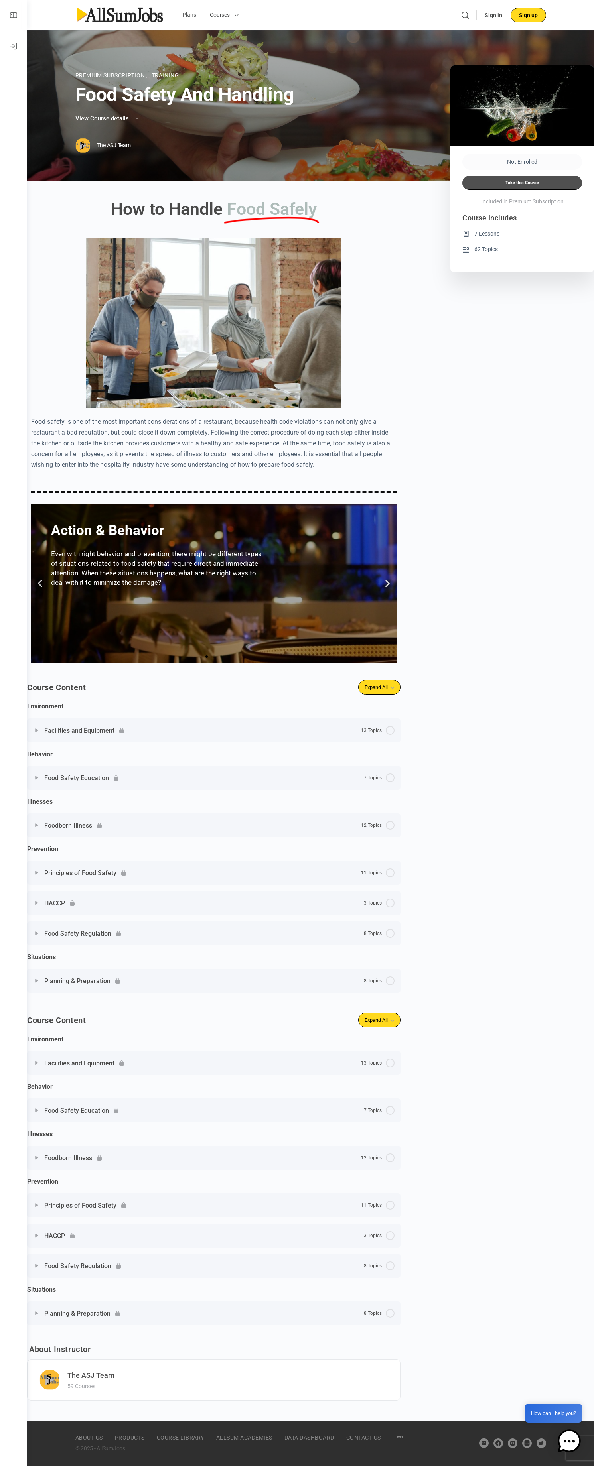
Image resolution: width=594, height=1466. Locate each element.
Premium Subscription (111, 75)
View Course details (107, 118)
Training (165, 75)
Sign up (528, 15)
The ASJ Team (90, 1375)
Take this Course (522, 182)
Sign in (493, 15)
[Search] (465, 15)
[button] (40, 583)
